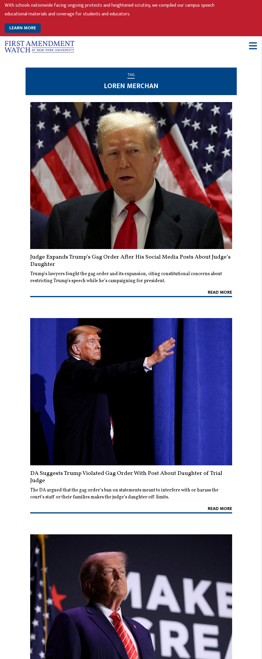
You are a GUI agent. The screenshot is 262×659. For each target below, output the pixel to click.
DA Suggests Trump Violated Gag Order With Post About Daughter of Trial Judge (126, 477)
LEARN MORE (22, 28)
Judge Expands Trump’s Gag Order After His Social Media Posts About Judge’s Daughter (130, 260)
